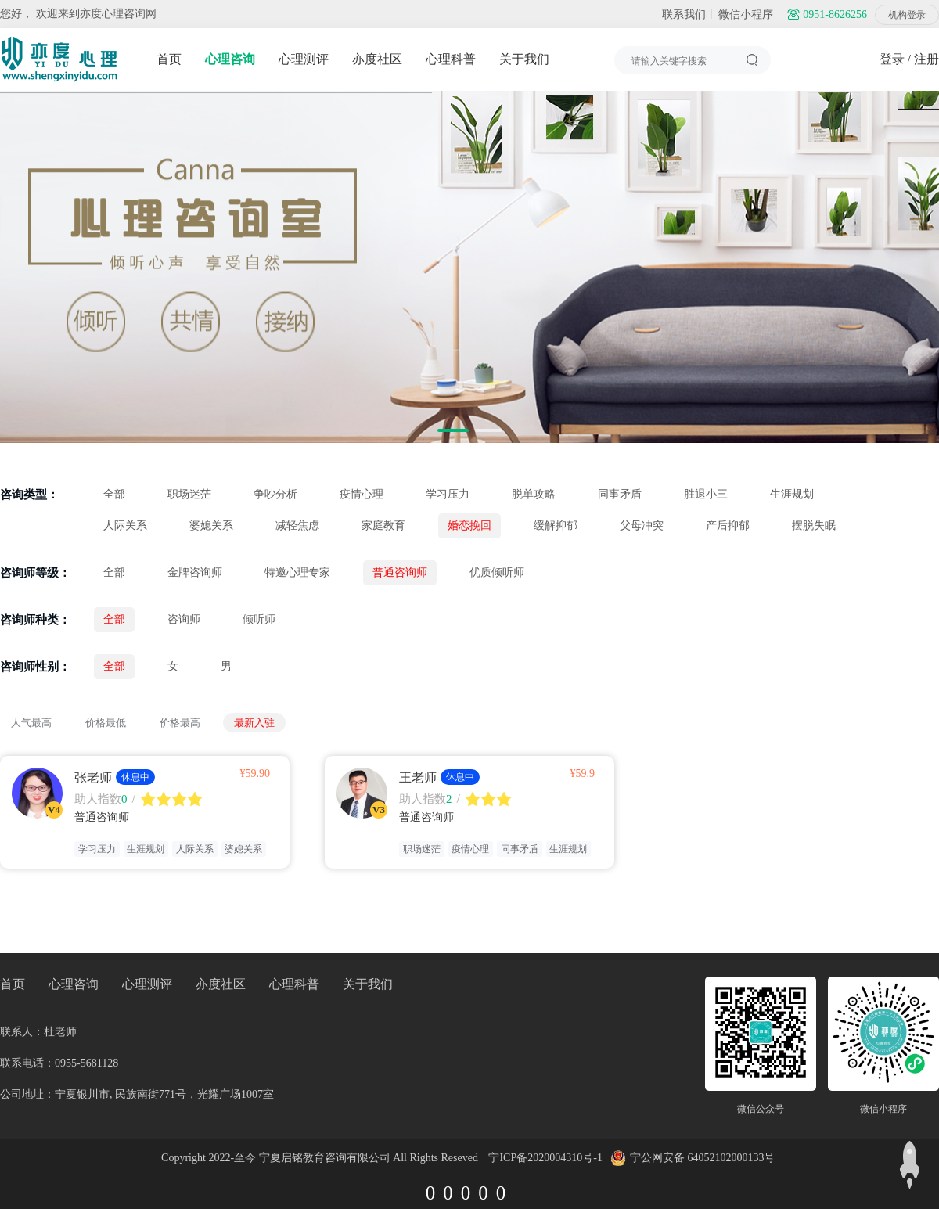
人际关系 (125, 525)
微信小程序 (745, 14)
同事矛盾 (620, 494)
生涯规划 (792, 494)
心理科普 (451, 59)
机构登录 (907, 14)
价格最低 (105, 723)
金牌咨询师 (194, 572)
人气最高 (31, 723)
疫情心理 (361, 494)
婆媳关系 (211, 525)
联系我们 (684, 14)
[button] (453, 430)
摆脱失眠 (814, 525)
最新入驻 (254, 723)
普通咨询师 (399, 572)
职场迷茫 (189, 494)
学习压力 (448, 494)
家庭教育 (383, 525)
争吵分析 (275, 494)
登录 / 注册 (909, 59)
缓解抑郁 (555, 525)
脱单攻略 (534, 494)
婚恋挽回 (469, 525)
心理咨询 (230, 59)
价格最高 (180, 723)
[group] (469, 267)
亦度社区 (377, 59)
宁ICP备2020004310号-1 (545, 1158)
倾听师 (259, 619)
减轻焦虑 (297, 525)
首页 (169, 59)
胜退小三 (706, 494)
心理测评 (304, 59)
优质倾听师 (497, 572)
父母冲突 (642, 525)
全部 (114, 494)
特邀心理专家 (297, 572)
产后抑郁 (728, 525)
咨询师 (183, 619)
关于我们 (524, 59)
